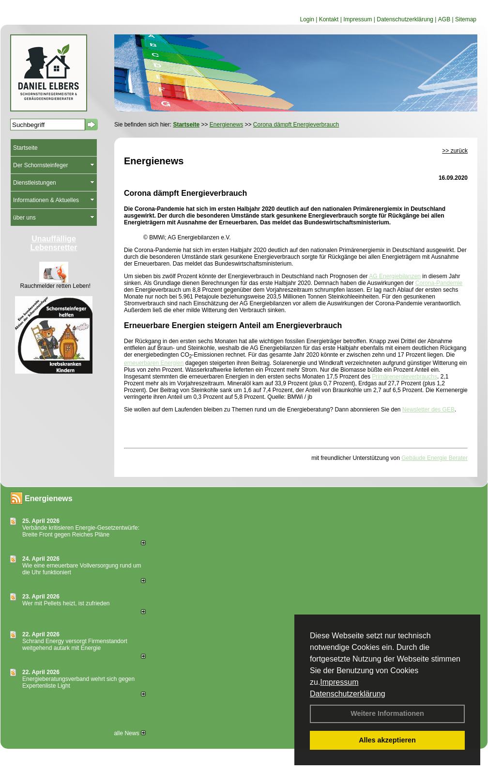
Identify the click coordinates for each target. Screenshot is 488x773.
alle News (129, 733)
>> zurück (455, 150)
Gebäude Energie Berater (434, 458)
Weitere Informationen (387, 713)
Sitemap (465, 19)
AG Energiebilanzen (395, 276)
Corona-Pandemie (438, 283)
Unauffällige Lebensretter (53, 243)
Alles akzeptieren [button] (387, 740)
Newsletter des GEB (428, 409)
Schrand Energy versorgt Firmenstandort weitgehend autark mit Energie (74, 644)
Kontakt (329, 19)
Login (307, 19)
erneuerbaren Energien (153, 363)
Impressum (339, 682)
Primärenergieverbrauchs (404, 376)
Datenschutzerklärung (347, 694)
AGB (444, 19)
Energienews (49, 498)
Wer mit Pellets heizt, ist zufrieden (66, 603)
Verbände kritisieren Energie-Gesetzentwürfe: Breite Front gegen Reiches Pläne (80, 531)
